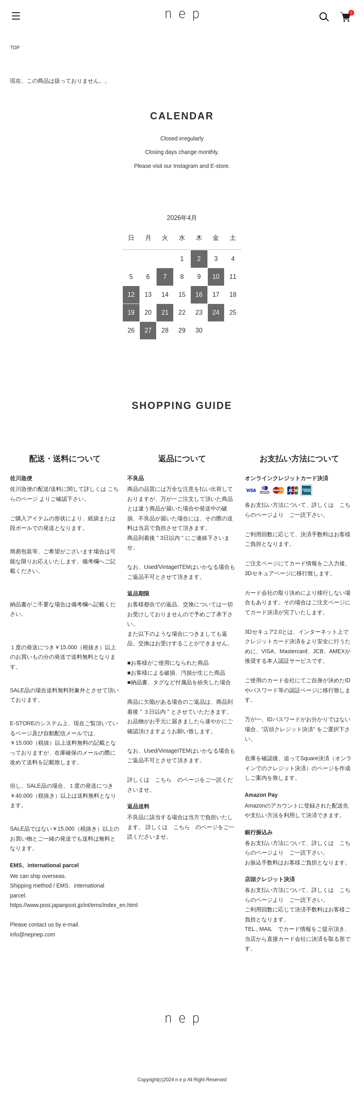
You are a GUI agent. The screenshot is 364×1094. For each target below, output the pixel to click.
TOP (14, 48)
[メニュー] (16, 16)
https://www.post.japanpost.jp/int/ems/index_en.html (73, 905)
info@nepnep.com (32, 934)
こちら (163, 780)
